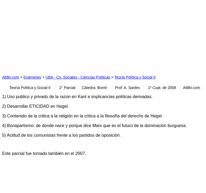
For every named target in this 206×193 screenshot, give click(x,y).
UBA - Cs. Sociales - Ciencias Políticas (78, 77)
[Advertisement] (52, 35)
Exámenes (32, 77)
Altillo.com (10, 77)
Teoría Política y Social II (134, 77)
